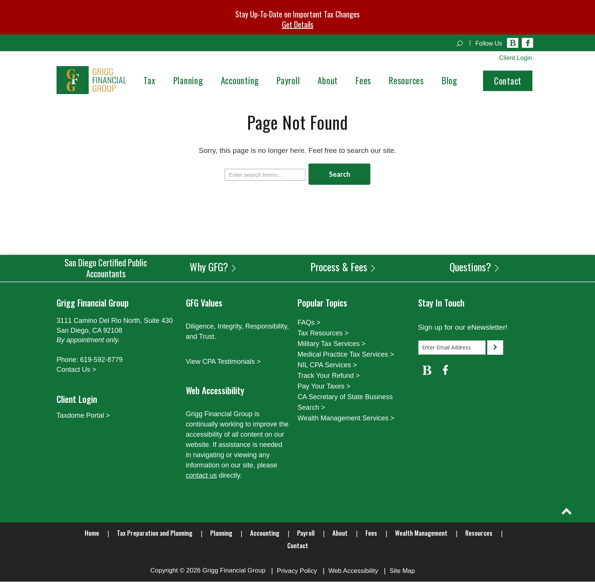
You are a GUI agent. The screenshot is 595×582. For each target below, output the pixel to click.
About (340, 533)
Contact (507, 81)
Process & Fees (343, 267)
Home (92, 533)
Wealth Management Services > (346, 418)
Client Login (515, 57)
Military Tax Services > (331, 344)
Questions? (475, 267)
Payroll (306, 533)
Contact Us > (76, 370)
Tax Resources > (323, 333)
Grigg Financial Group (233, 570)
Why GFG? (213, 267)
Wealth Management (421, 533)
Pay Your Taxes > (324, 386)
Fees (371, 533)
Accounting (264, 533)
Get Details (297, 24)
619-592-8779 (101, 360)
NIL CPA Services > (327, 365)
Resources (479, 533)
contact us (201, 476)
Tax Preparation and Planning (154, 533)
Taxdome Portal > (83, 416)
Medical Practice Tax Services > (346, 355)
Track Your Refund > (329, 376)
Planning (221, 533)
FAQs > (309, 323)
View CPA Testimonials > (223, 362)
